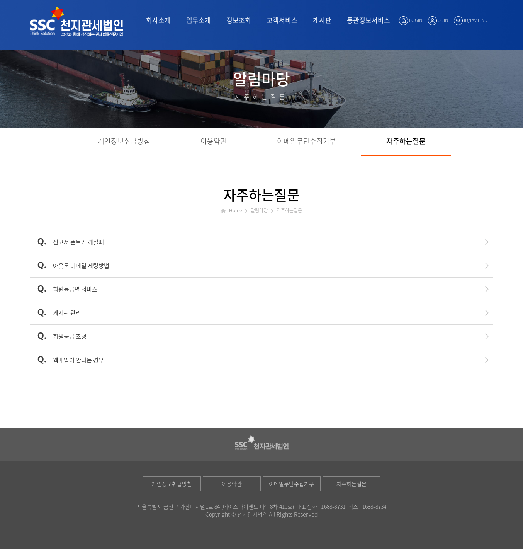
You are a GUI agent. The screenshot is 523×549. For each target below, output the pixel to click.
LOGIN (410, 20)
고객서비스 (282, 20)
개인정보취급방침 (172, 484)
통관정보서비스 (368, 20)
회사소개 (158, 20)
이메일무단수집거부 (291, 484)
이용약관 (232, 484)
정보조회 (238, 20)
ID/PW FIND (470, 20)
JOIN (438, 20)
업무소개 (198, 20)
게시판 (322, 20)
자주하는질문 (351, 484)
